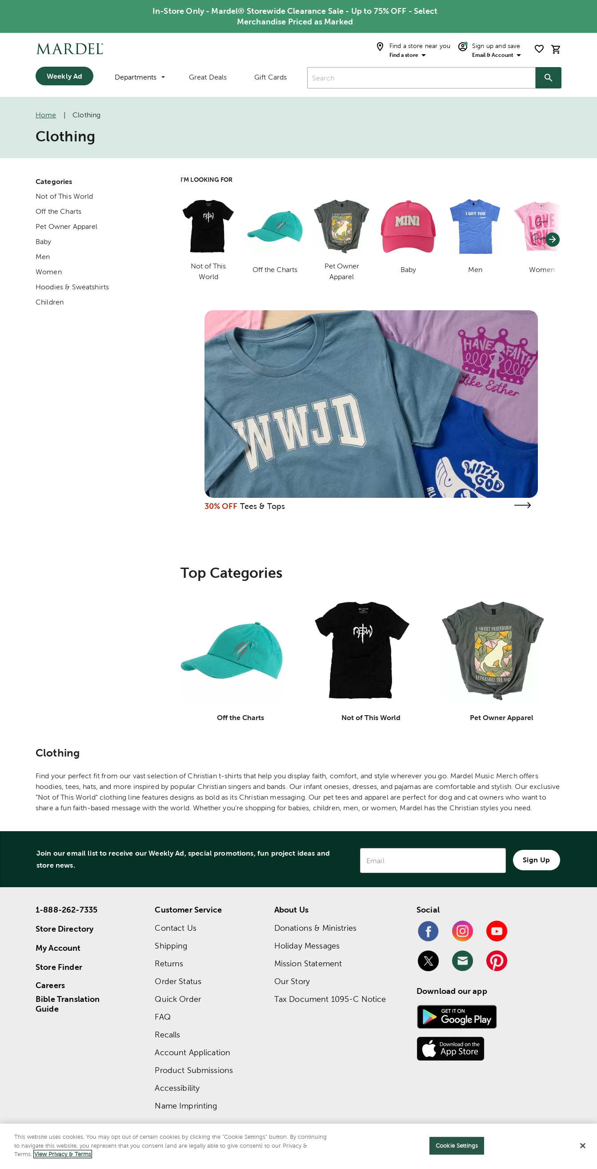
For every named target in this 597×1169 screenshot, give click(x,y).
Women (49, 272)
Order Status (178, 981)
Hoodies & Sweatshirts (72, 287)
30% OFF (221, 506)
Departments (140, 77)
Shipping (171, 945)
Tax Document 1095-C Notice (330, 999)
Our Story (292, 981)
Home (46, 115)
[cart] (556, 49)
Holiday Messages (307, 945)
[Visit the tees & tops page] (523, 505)
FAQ (162, 1016)
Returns (169, 963)
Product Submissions (194, 1070)
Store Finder (59, 967)
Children (50, 302)
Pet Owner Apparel (67, 226)
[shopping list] (539, 48)
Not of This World (64, 196)
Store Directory (64, 928)
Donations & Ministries (315, 928)
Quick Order (178, 999)
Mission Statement (308, 963)
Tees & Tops (262, 506)
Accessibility (177, 1088)
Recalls (167, 1034)
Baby (44, 241)
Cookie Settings (457, 1145)
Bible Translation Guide (68, 1004)
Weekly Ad (64, 76)
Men (43, 256)
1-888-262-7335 (66, 909)
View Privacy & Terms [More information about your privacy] (62, 1154)
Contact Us (175, 928)
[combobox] (421, 77)
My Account (58, 948)
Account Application (192, 1052)
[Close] (583, 1146)
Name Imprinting (186, 1105)
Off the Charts (58, 211)
